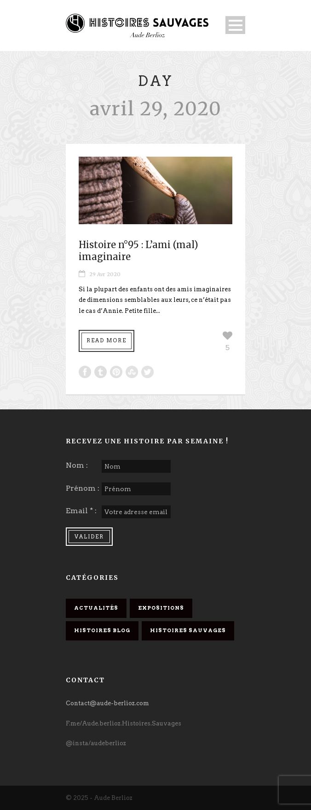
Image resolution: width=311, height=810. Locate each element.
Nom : (77, 465)
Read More (106, 340)
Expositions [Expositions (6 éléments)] (161, 608)
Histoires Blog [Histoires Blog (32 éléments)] (102, 630)
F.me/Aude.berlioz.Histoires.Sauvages (123, 723)
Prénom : (82, 488)
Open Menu (235, 25)
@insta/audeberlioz (96, 743)
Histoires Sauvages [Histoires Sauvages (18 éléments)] (188, 630)
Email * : (81, 510)
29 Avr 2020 (105, 274)
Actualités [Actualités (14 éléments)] (96, 608)
